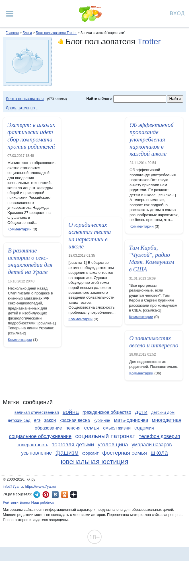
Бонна (25, 502)
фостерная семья (124, 453)
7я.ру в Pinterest (45, 494)
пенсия (73, 428)
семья (91, 428)
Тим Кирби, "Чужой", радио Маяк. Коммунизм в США (140, 258)
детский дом (162, 412)
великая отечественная (37, 412)
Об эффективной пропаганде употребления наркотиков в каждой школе (152, 139)
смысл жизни (117, 428)
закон (50, 420)
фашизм (67, 452)
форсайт (90, 453)
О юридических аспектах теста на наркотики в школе (89, 235)
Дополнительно (20, 108)
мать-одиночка (131, 420)
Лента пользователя (25, 98)
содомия (144, 428)
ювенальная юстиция (94, 461)
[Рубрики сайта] (9, 13)
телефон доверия (159, 436)
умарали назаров (152, 444)
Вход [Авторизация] (177, 13)
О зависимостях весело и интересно (148, 342)
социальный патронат (105, 436)
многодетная (166, 420)
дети (141, 411)
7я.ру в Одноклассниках (64, 494)
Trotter (149, 41)
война (71, 411)
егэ (37, 420)
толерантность (32, 444)
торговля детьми (73, 444)
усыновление (36, 453)
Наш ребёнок (42, 502)
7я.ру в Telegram (36, 494)
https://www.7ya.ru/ (40, 486)
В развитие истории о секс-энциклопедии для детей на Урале (41, 261)
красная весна (74, 420)
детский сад (19, 420)
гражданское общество (107, 412)
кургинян (102, 420)
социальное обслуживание (40, 436)
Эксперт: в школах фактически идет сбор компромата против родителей (31, 135)
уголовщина (113, 444)
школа (159, 452)
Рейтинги (11, 502)
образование (48, 428)
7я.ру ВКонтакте (55, 494)
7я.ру (73, 494)
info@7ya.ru (13, 486)
